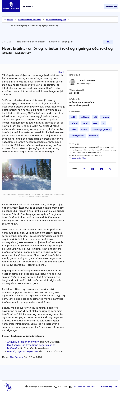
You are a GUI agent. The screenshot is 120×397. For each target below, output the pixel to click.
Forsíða (10, 19)
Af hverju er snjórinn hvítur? (23, 341)
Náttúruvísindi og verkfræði (29, 19)
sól (95, 117)
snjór (73, 117)
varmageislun (77, 135)
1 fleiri (108, 42)
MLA (84, 158)
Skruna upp (109, 386)
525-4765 (62, 386)
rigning (105, 117)
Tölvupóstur (84, 386)
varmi (85, 123)
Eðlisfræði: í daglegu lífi (56, 19)
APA (79, 158)
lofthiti (74, 123)
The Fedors (16, 357)
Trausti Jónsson (86, 80)
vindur (84, 129)
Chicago (72, 158)
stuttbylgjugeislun (101, 129)
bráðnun (85, 117)
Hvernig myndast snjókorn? (22, 351)
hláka (73, 129)
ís (103, 123)
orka (95, 123)
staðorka (93, 135)
